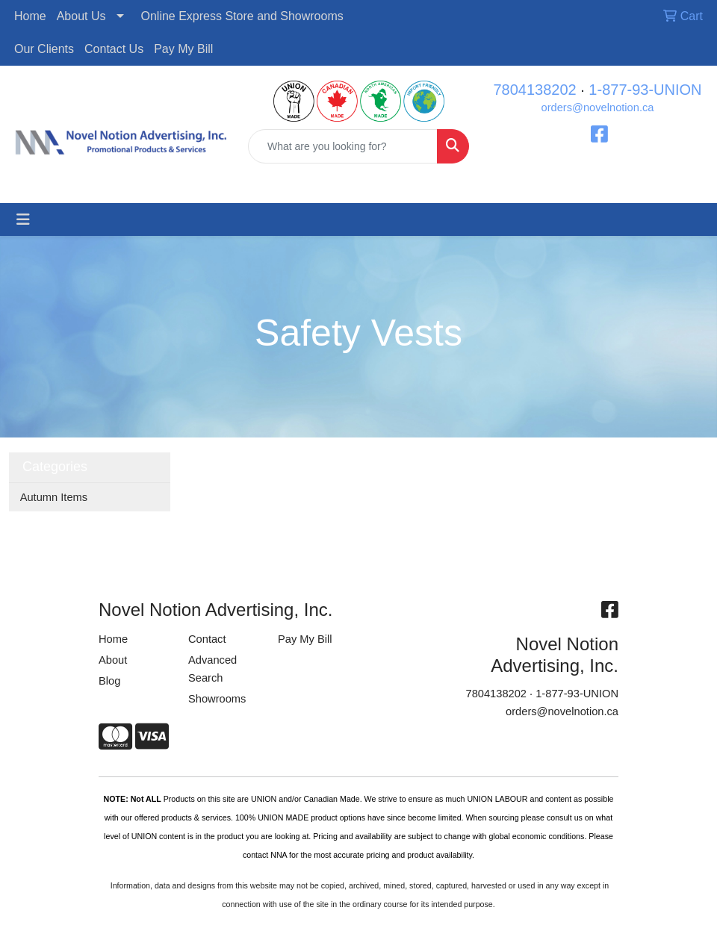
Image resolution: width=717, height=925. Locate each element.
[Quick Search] (343, 146)
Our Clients (44, 49)
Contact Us (113, 49)
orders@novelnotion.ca (597, 107)
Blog (109, 681)
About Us (81, 16)
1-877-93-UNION (645, 89)
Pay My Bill (183, 49)
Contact (207, 639)
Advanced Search (212, 669)
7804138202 (534, 89)
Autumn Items (53, 497)
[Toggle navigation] (23, 219)
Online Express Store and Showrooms (242, 16)
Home (30, 16)
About (113, 660)
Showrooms (217, 699)
